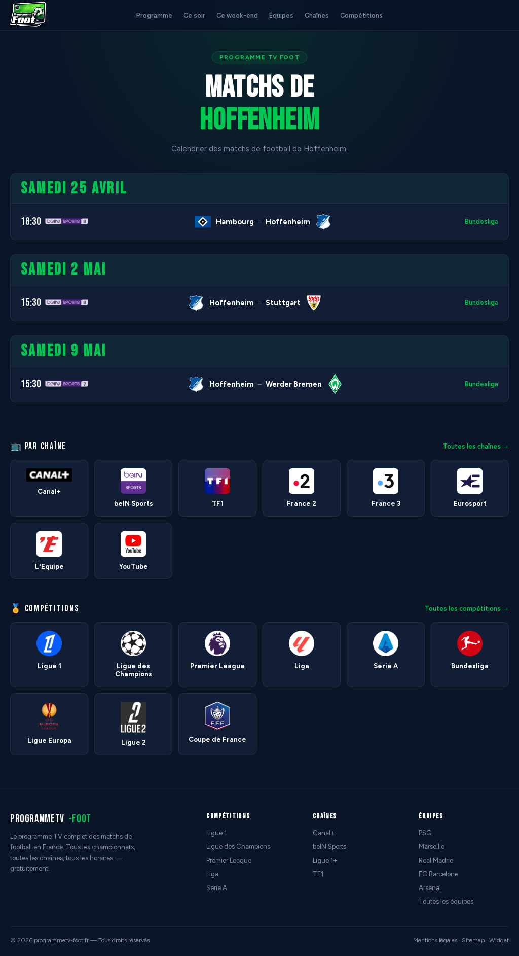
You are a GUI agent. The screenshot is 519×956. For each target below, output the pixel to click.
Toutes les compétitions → (467, 608)
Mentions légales (435, 940)
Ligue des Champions (238, 846)
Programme (154, 15)
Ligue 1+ (325, 860)
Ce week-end (237, 15)
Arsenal (430, 888)
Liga (212, 874)
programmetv (50, 818)
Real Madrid (436, 860)
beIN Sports (329, 846)
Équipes (281, 15)
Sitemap (473, 940)
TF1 (318, 874)
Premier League (228, 860)
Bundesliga (481, 221)
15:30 (31, 302)
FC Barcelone (438, 874)
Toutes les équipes (446, 901)
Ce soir (194, 15)
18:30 (31, 221)
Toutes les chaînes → (476, 446)
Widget (499, 940)
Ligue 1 (216, 833)
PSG (425, 833)
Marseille (431, 846)
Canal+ (324, 833)
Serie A (216, 888)
